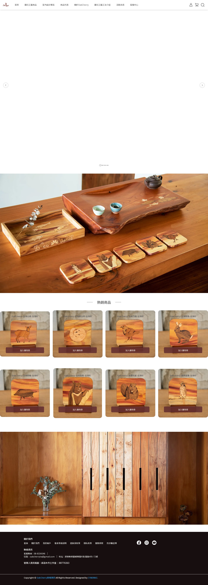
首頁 (17, 4)
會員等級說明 (60, 543)
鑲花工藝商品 (31, 4)
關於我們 (35, 543)
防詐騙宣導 (112, 543)
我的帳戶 (47, 543)
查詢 (26, 543)
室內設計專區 (48, 4)
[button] (5, 85)
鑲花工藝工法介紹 (102, 4)
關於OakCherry (81, 4)
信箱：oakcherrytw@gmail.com (39, 556)
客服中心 (134, 4)
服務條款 (99, 543)
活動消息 (120, 4)
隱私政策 (88, 543)
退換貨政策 (75, 543)
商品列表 (64, 4)
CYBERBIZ (92, 577)
